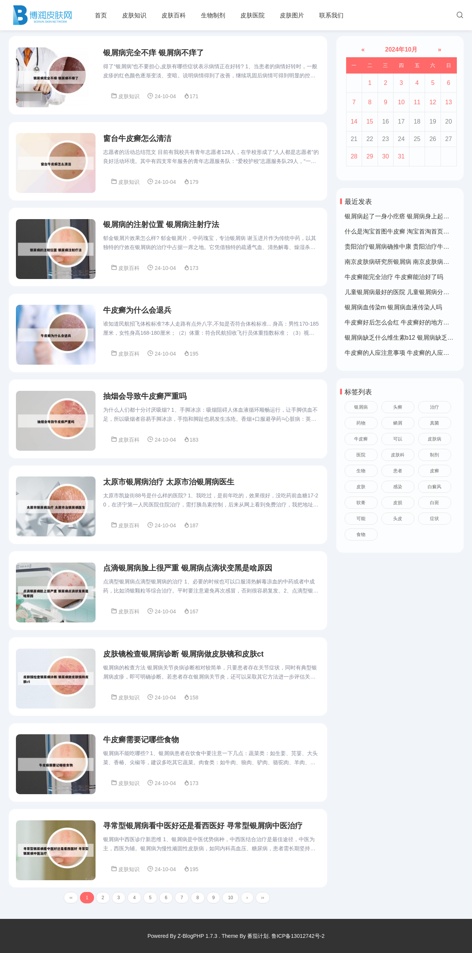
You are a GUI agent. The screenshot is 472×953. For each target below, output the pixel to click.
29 (369, 156)
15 (369, 121)
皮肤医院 (252, 15)
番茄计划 (257, 936)
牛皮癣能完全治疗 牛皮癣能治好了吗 (394, 277)
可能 (360, 518)
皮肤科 (398, 455)
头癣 (397, 407)
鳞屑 (397, 423)
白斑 (434, 502)
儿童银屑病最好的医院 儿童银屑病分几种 (400, 292)
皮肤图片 (292, 15)
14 (354, 121)
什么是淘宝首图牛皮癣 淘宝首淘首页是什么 (403, 231)
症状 (434, 518)
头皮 (397, 518)
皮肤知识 (134, 15)
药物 (360, 423)
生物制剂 (213, 15)
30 (385, 156)
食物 (360, 534)
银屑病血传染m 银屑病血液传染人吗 (393, 307)
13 (448, 102)
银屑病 (361, 407)
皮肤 (360, 486)
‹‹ (70, 903)
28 (354, 156)
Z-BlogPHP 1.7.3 (197, 936)
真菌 (434, 423)
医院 (360, 455)
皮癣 (434, 470)
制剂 (434, 455)
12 (433, 102)
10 (230, 903)
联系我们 (331, 15)
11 (417, 102)
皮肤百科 (174, 15)
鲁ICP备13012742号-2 (298, 936)
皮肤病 (434, 439)
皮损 (397, 502)
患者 (397, 470)
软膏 (360, 502)
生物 (360, 470)
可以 (397, 439)
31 (401, 156)
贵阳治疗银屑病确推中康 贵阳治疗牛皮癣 (400, 246)
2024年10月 (401, 49)
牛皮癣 (361, 439)
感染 (397, 486)
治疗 (434, 407)
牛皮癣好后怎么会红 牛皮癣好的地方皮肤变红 (406, 322)
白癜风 (434, 486)
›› (262, 903)
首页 (101, 15)
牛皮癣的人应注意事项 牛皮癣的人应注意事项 (406, 353)
